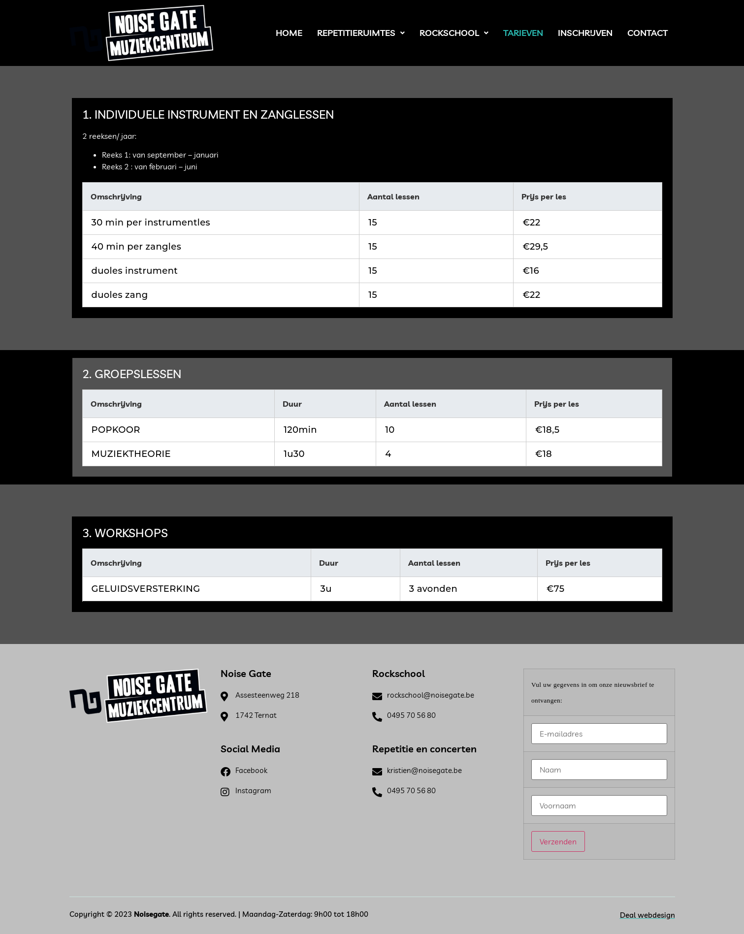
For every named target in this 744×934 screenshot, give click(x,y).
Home (289, 32)
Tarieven (523, 32)
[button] (361, 33)
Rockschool (454, 32)
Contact (647, 32)
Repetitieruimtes (361, 32)
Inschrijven (585, 32)
